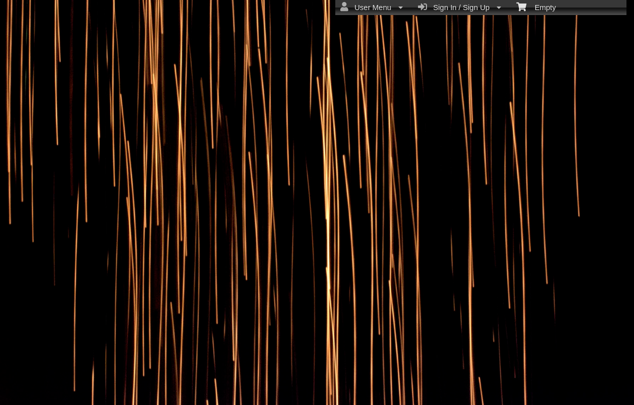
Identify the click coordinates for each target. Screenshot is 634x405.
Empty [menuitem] (536, 7)
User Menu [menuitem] (371, 7)
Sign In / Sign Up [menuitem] (459, 7)
